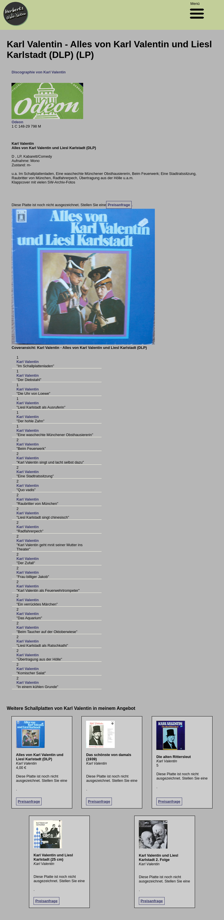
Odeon (17, 122)
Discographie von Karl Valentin (38, 72)
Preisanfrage (119, 205)
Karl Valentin (27, 362)
